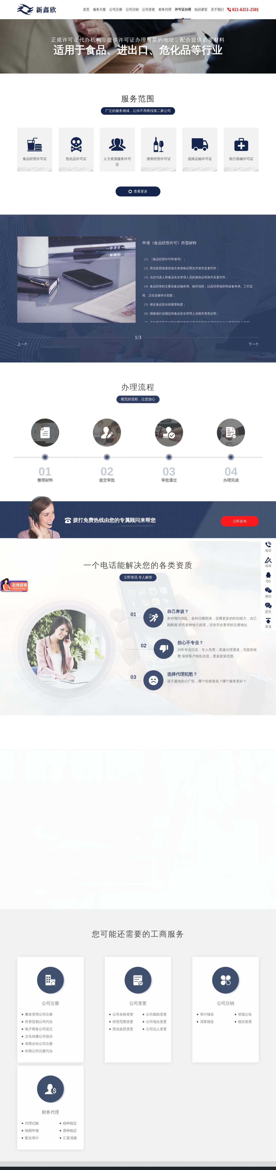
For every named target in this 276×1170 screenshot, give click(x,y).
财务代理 (164, 9)
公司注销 (132, 9)
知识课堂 (200, 9)
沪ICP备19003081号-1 (104, 1164)
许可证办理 (183, 9)
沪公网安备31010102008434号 (149, 1164)
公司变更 (148, 9)
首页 (86, 9)
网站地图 (248, 1162)
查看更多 (138, 192)
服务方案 (99, 9)
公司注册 (115, 9)
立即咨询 (239, 528)
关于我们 (217, 9)
